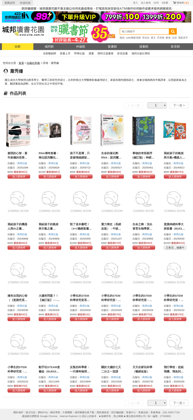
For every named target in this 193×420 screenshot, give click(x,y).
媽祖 (122, 37)
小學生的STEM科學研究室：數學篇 (17, 371)
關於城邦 (18, 412)
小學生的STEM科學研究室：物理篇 (111, 300)
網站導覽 (55, 412)
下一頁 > (179, 105)
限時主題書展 (105, 53)
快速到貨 (25, 2)
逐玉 (153, 37)
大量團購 (67, 412)
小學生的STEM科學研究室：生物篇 (174, 300)
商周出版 (22, 163)
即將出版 (79, 53)
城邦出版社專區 (141, 53)
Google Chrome (48, 416)
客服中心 (131, 412)
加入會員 (146, 2)
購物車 (183, 2)
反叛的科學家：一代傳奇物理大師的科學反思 (80, 371)
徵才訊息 (30, 412)
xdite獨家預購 (133, 37)
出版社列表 (33, 62)
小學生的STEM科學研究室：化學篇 (142, 300)
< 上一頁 (134, 105)
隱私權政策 (103, 412)
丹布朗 (160, 37)
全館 (18, 46)
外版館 (80, 46)
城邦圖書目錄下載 (84, 412)
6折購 (165, 2)
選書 (91, 53)
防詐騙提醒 (117, 412)
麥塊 (168, 37)
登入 (135, 2)
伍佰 (174, 37)
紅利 (156, 2)
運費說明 (9, 2)
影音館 (175, 46)
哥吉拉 (145, 37)
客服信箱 (143, 412)
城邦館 (49, 46)
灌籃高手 (183, 37)
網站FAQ (43, 412)
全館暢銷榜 (49, 53)
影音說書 (122, 53)
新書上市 (65, 53)
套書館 (112, 46)
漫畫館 (143, 46)
